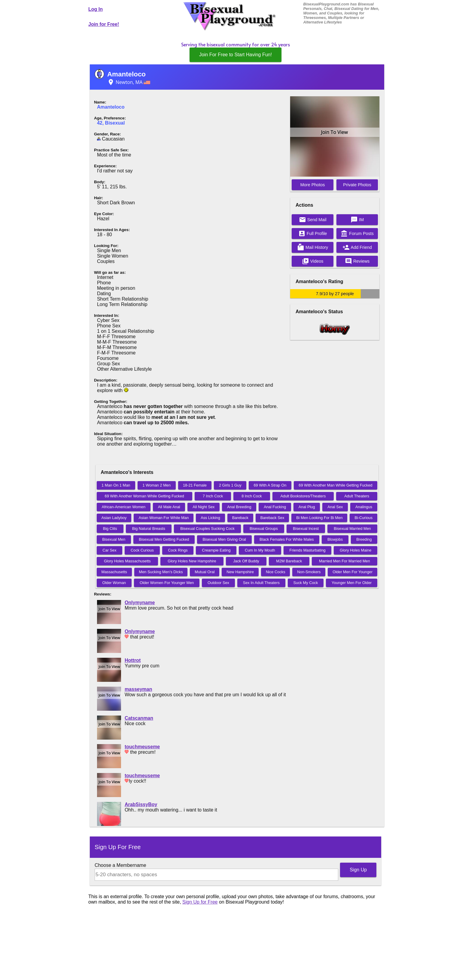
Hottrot (133, 660)
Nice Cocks (275, 572)
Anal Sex (335, 507)
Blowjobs (335, 539)
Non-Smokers (309, 572)
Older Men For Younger (352, 572)
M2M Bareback (289, 561)
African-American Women (123, 507)
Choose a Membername (120, 865)
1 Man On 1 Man (116, 485)
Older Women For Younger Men (167, 582)
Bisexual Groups (264, 528)
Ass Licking (210, 517)
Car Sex (109, 550)
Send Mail (313, 219)
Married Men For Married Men (344, 561)
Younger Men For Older (352, 582)
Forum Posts (357, 233)
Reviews (357, 261)
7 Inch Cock (213, 496)
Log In (95, 9)
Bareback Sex (272, 517)
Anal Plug (307, 507)
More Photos (312, 184)
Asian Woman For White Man (163, 517)
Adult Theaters (356, 496)
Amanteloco (126, 74)
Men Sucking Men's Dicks (161, 572)
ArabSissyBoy (141, 804)
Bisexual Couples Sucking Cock (207, 528)
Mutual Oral (204, 572)
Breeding (364, 539)
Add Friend (357, 247)
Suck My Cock (305, 582)
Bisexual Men (113, 539)
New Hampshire (240, 572)
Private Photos (357, 184)
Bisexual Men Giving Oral (224, 539)
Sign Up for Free (199, 901)
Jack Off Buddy (246, 561)
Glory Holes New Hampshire (192, 561)
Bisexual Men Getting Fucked (164, 539)
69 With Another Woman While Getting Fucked (144, 496)
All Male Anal (169, 507)
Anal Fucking (275, 507)
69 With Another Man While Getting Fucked (335, 485)
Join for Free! (103, 24)
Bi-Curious (363, 517)
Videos (313, 261)
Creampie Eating (216, 550)
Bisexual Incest (306, 528)
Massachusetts (114, 572)
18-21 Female (195, 485)
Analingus (363, 507)
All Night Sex (203, 507)
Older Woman (114, 582)
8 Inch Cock (252, 496)
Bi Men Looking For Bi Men (319, 517)
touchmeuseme (142, 746)
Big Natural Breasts (148, 528)
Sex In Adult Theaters (261, 582)
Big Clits (110, 528)
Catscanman (139, 718)
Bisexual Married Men (352, 528)
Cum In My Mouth (260, 550)
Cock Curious (142, 550)
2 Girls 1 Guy (230, 485)
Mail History (312, 247)
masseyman (138, 689)
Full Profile (312, 233)
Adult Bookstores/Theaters (303, 496)
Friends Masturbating (307, 550)
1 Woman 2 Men (156, 485)
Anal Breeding (239, 507)
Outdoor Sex (218, 582)
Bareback (240, 517)
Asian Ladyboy (114, 517)
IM (357, 219)
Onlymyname (140, 602)
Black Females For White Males (287, 539)
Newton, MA (128, 82)
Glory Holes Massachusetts (127, 561)
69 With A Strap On (270, 485)
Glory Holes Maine (355, 550)
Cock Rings (177, 550)
